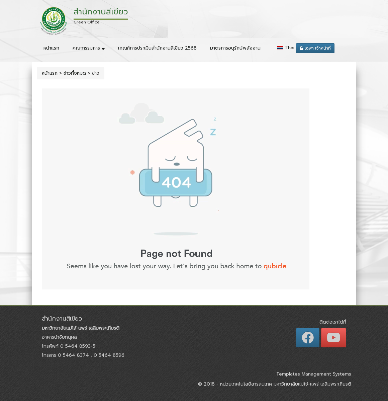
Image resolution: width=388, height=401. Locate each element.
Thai (289, 47)
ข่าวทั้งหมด (75, 73)
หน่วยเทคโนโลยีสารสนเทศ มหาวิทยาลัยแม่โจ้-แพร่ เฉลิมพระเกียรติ (284, 384)
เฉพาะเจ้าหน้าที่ (315, 48)
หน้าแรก (51, 48)
